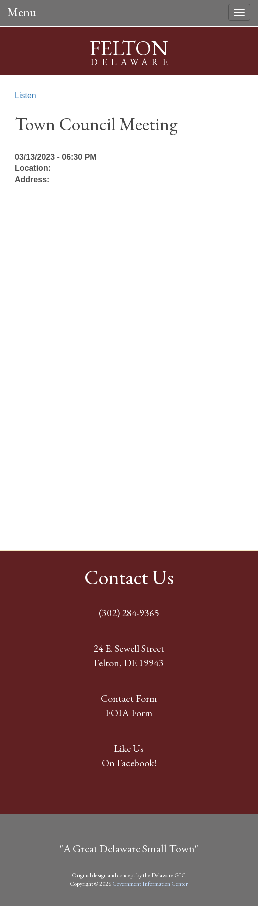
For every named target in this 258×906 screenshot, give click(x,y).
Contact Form (129, 698)
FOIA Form (129, 712)
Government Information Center (150, 884)
